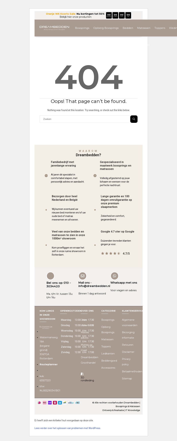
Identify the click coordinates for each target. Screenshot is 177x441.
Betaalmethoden (132, 371)
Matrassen (143, 28)
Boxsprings (82, 28)
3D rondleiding (87, 379)
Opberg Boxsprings (106, 28)
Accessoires (142, 44)
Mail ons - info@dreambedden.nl (94, 284)
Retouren (127, 344)
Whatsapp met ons (123, 282)
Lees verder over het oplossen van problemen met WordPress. (68, 428)
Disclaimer (128, 351)
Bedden (128, 28)
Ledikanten (108, 353)
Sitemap (127, 378)
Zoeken (134, 119)
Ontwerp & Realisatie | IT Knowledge (121, 410)
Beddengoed (121, 44)
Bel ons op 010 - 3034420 (58, 284)
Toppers (159, 28)
